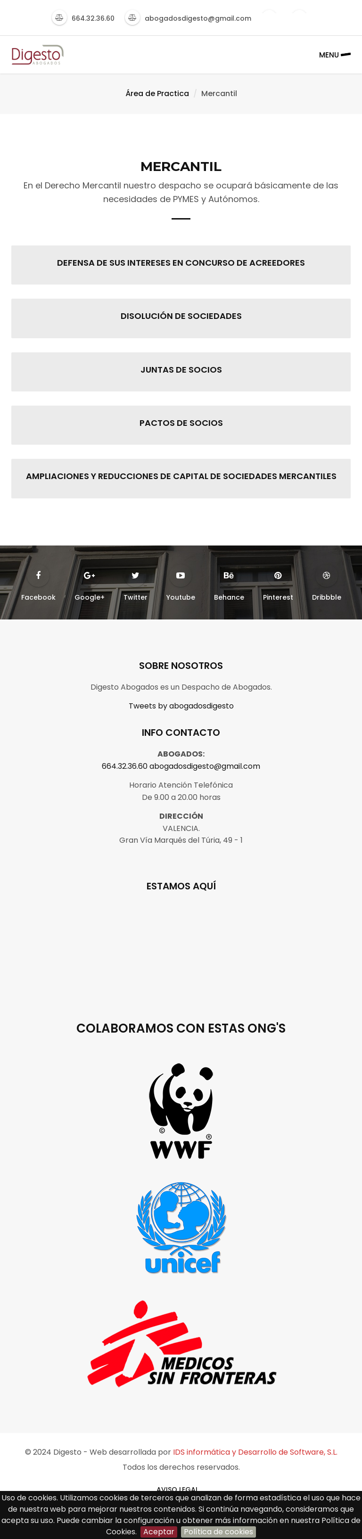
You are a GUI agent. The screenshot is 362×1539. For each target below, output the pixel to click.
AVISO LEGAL (177, 1489)
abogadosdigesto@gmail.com (204, 766)
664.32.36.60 (125, 766)
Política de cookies (218, 1531)
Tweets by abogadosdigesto (181, 705)
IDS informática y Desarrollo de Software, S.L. (255, 1452)
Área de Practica (157, 93)
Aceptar (158, 1531)
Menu (335, 54)
